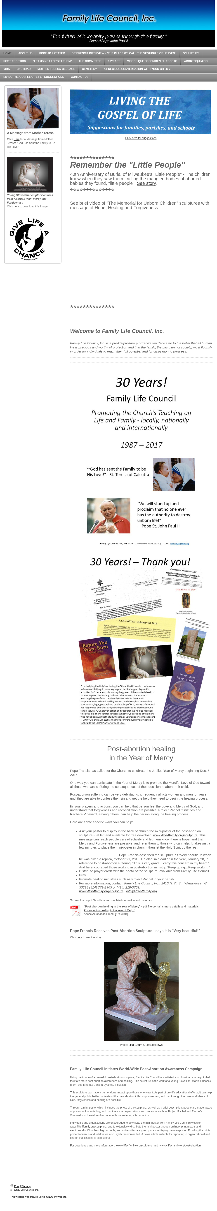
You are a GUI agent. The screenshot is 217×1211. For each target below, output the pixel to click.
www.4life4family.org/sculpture (88, 1126)
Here (16, 139)
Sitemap (26, 1186)
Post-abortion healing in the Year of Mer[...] (109, 910)
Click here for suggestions (140, 138)
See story (146, 183)
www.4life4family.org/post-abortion (180, 1145)
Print (14, 1186)
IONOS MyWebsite (55, 1196)
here (16, 206)
